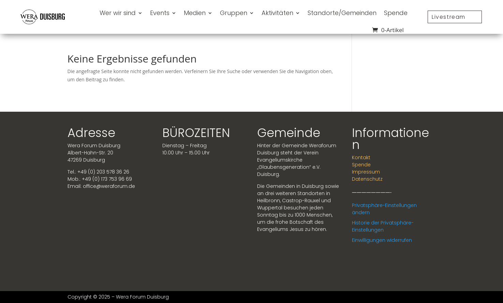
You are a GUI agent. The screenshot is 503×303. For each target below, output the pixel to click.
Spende (396, 13)
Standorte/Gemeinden (342, 13)
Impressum (366, 171)
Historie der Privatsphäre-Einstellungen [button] (383, 226)
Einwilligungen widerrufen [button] (382, 240)
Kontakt (361, 157)
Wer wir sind (118, 13)
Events (159, 13)
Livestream (448, 17)
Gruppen (233, 13)
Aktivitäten (277, 13)
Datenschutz (367, 179)
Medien (195, 13)
